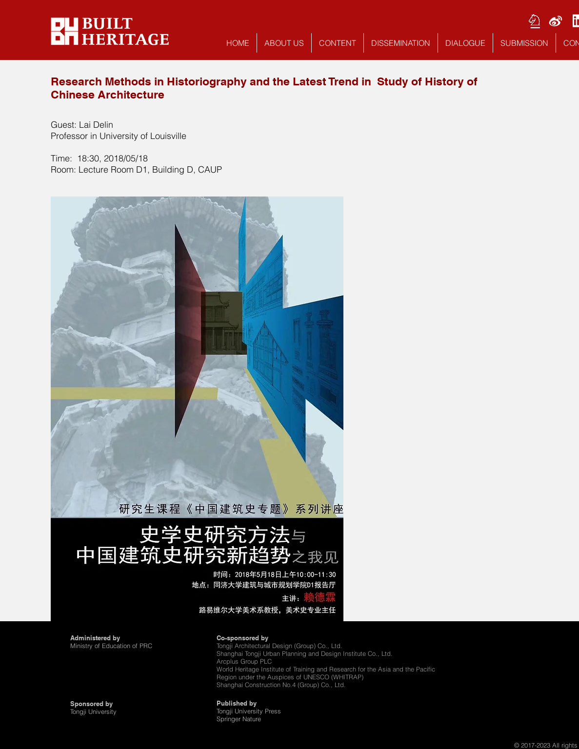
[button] (284, 43)
